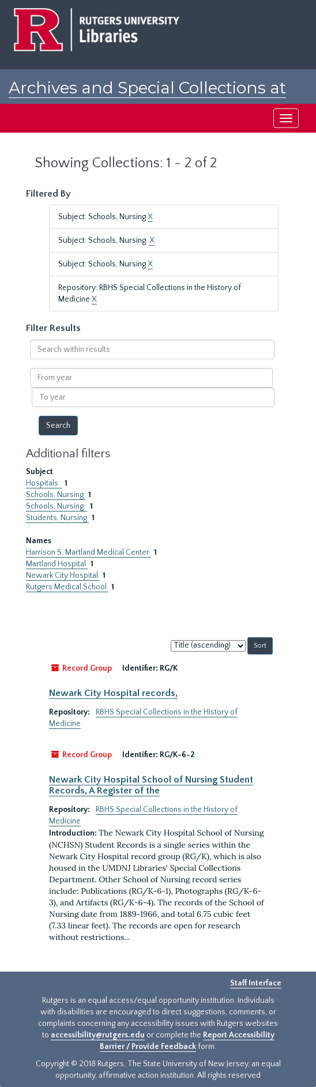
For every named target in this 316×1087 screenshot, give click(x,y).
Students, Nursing (57, 517)
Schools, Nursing (55, 494)
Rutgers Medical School (67, 587)
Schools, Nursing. (56, 506)
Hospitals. (44, 483)
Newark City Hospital (63, 575)
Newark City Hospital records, (113, 693)
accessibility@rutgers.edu (98, 1035)
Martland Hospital (57, 564)
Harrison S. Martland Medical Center (88, 552)
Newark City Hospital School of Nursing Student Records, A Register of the (151, 784)
